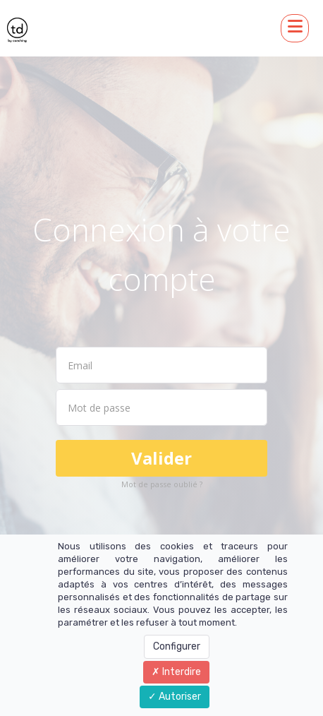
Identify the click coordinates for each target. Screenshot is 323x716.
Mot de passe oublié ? (161, 484)
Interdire (176, 672)
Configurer (176, 646)
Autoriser (174, 697)
